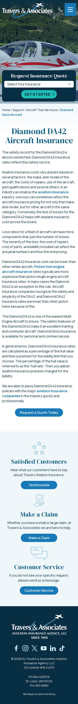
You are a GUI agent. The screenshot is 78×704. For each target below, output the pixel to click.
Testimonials (39, 485)
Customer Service (39, 590)
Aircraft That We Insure (42, 110)
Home (6, 110)
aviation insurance (53, 192)
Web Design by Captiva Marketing (39, 694)
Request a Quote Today (39, 412)
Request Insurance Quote (39, 75)
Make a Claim (39, 538)
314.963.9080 (39, 685)
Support (18, 110)
